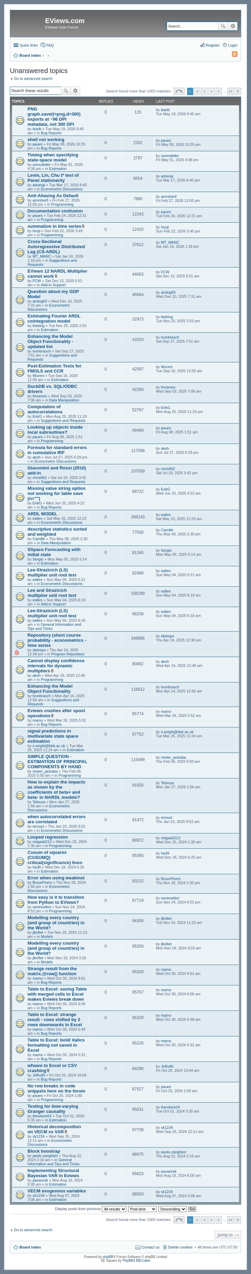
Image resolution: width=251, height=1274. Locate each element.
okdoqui (39, 650)
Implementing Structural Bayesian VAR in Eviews (53, 1173)
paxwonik (40, 1180)
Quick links (29, 45)
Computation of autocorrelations (45, 409)
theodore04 (42, 1116)
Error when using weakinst (56, 877)
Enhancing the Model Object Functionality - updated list (50, 341)
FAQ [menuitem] (50, 45)
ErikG (37, 416)
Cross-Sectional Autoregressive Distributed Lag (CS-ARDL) (56, 246)
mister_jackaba (45, 771)
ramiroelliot (42, 907)
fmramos (40, 396)
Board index (30, 1247)
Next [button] (238, 91)
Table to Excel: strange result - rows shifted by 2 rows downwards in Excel (55, 1019)
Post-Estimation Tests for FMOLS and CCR (55, 368)
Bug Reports (51, 133)
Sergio (38, 559)
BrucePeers (42, 882)
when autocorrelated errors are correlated (57, 819)
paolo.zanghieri (45, 1156)
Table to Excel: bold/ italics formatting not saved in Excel (56, 1045)
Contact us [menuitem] (151, 1247)
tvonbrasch (42, 351)
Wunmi (38, 376)
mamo (38, 720)
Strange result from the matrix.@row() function (52, 971)
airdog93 (40, 301)
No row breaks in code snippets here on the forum (56, 1088)
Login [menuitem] (232, 45)
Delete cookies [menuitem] (180, 1247)
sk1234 (38, 1136)
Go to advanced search (33, 78)
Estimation (58, 169)
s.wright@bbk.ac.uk (49, 746)
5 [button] (219, 91)
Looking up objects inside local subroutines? (55, 430)
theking (38, 326)
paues (38, 144)
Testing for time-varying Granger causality (53, 1109)
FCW (37, 281)
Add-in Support (53, 285)
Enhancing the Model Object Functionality (50, 689)
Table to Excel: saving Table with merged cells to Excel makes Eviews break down (57, 994)
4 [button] (212, 91)
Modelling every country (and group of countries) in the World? (56, 922)
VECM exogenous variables (57, 1190)
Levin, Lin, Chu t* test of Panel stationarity (53, 178)
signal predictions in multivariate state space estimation (53, 736)
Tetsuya (39, 802)
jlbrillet (38, 932)
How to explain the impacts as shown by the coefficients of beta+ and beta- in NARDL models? (56, 789)
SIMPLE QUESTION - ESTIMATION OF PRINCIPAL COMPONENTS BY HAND (57, 761)
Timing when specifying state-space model (53, 157)
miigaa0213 (42, 842)
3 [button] (204, 91)
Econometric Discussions (62, 189)
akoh (37, 457)
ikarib (37, 129)
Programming (62, 204)
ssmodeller (42, 164)
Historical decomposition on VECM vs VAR (54, 1129)
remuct (38, 826)
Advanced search (232, 26)
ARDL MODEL (42, 513)
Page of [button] (179, 91)
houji (36, 231)
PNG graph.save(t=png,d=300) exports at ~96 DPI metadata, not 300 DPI (54, 116)
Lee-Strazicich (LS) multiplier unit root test (52, 572)
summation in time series (54, 226)
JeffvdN (39, 1075)
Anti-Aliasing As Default (53, 195)
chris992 (40, 478)
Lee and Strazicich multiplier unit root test (52, 593)
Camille (39, 539)
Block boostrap (44, 1151)
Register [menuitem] (213, 45)
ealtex (37, 518)
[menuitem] (231, 55)
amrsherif (40, 200)
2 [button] (197, 91)
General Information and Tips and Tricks (53, 1162)
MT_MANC (42, 256)
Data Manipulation (64, 400)
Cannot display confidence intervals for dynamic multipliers (56, 665)
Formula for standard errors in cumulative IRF (57, 450)
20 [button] (230, 91)
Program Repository (68, 654)
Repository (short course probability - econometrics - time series (57, 640)
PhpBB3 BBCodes (136, 1260)
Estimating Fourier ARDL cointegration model (54, 318)
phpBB (108, 1257)
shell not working (46, 139)
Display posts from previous (90, 1209)
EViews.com (65, 20)
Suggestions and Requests (63, 420)
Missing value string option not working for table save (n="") (57, 493)
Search (223, 26)
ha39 (37, 867)
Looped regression (48, 837)
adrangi (39, 185)
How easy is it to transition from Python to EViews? (56, 900)
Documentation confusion (55, 210)
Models (47, 936)
